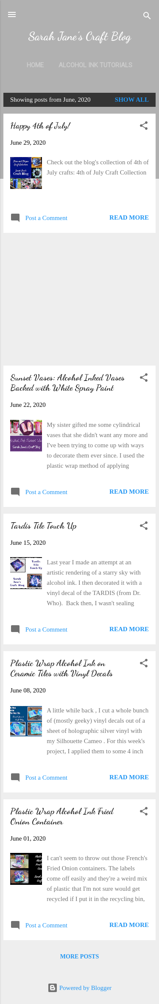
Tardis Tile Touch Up (43, 526)
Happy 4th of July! (40, 125)
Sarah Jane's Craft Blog (79, 36)
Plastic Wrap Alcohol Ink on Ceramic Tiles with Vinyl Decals (61, 668)
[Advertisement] (79, 299)
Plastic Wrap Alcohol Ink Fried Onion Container (61, 816)
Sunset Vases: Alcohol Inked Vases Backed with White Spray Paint (67, 382)
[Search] (147, 17)
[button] (144, 127)
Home (35, 65)
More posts (79, 956)
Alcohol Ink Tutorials (95, 65)
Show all (132, 99)
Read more (129, 217)
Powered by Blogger (79, 987)
